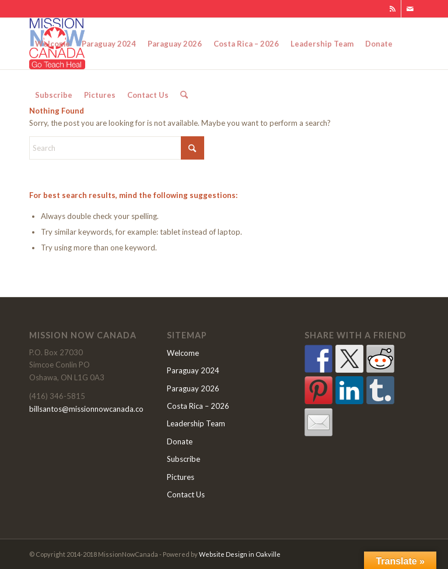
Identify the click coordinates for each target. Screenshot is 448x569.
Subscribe (183, 459)
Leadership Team (196, 423)
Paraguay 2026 (193, 388)
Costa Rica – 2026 (198, 406)
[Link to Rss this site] (392, 8)
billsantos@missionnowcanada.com (89, 409)
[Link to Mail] (410, 8)
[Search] (184, 95)
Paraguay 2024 (193, 370)
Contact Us (186, 494)
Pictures (180, 477)
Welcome (183, 353)
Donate (179, 441)
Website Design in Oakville (240, 554)
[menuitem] (52, 43)
